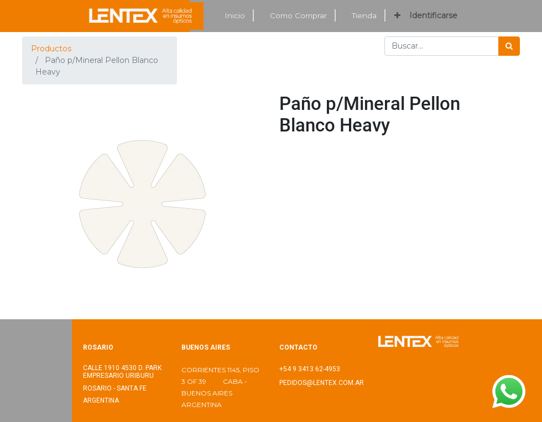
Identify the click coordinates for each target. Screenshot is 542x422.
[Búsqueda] (509, 46)
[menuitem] (235, 16)
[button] (397, 16)
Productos (51, 49)
